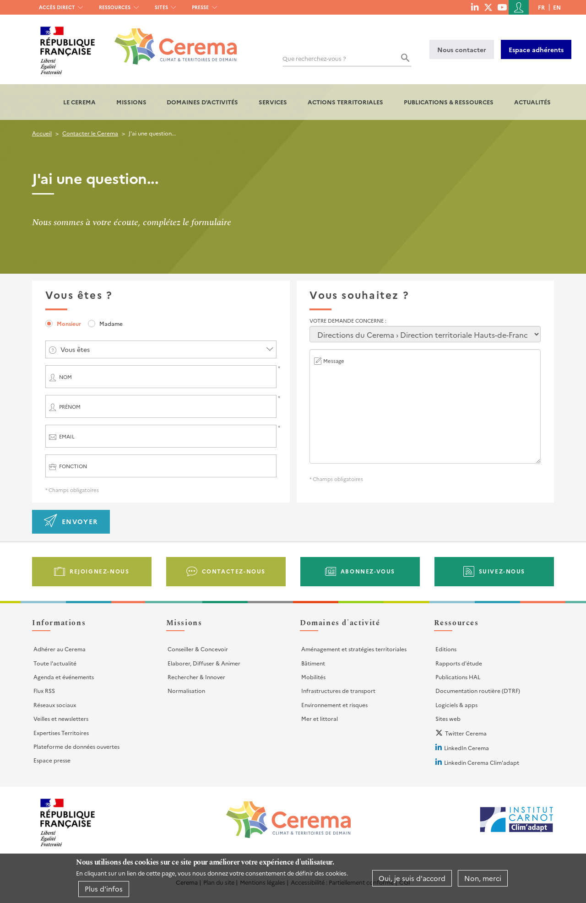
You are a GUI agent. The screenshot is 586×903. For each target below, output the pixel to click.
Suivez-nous (502, 571)
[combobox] (161, 349)
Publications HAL (457, 677)
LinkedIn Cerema (466, 748)
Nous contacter (461, 49)
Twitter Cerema (466, 733)
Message (333, 361)
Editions (445, 649)
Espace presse (52, 760)
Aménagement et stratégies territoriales (354, 649)
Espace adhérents (536, 49)
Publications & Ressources (449, 102)
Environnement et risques (334, 704)
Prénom (70, 407)
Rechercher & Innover (196, 677)
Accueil (42, 133)
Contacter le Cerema (90, 133)
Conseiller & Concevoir (198, 649)
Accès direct (57, 7)
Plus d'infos (104, 888)
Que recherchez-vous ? (314, 58)
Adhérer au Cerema (59, 649)
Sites (161, 7)
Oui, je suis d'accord (412, 878)
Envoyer (80, 521)
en (557, 7)
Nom (65, 377)
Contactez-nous (234, 571)
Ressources (114, 7)
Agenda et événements (63, 677)
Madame (111, 323)
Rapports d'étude (458, 663)
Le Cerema (79, 102)
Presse (200, 7)
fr (541, 7)
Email (67, 436)
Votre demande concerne (347, 321)
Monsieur (69, 323)
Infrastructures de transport (338, 690)
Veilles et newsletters (60, 718)
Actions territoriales (345, 102)
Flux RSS (44, 690)
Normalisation (186, 690)
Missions (131, 102)
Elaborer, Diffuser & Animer (204, 663)
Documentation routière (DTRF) (477, 690)
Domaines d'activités (202, 102)
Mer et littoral (319, 718)
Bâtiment (313, 663)
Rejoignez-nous (99, 571)
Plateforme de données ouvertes (76, 746)
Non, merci (482, 878)
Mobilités (313, 677)
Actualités (532, 102)
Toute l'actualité (54, 663)
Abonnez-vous (368, 571)
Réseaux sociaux (54, 704)
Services (273, 102)
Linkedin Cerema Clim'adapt (481, 762)
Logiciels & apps (456, 704)
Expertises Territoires (61, 732)
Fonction (73, 466)
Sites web (448, 718)
